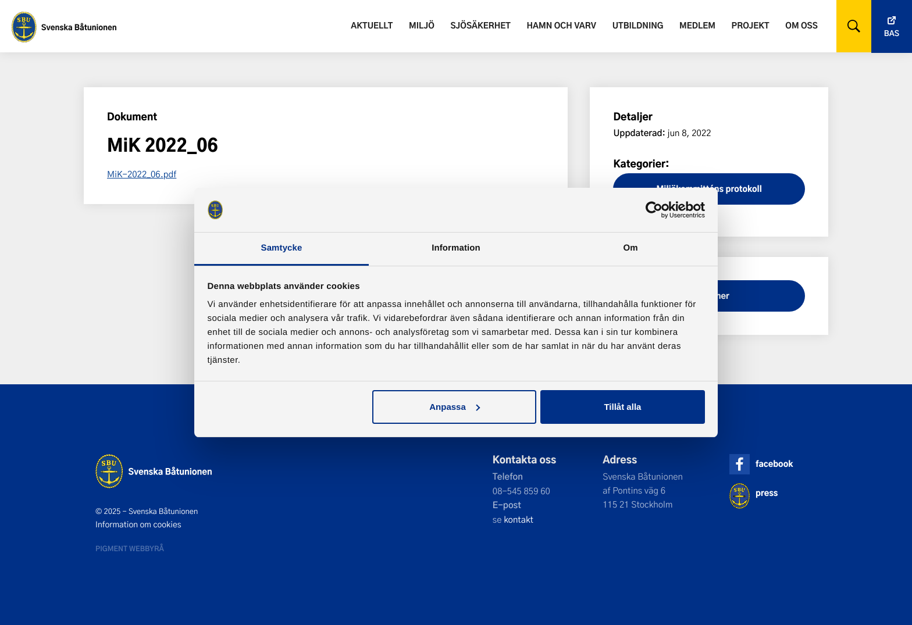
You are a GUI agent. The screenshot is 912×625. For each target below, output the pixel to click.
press (767, 492)
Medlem (697, 25)
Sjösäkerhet (480, 25)
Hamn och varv (561, 25)
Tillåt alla (622, 407)
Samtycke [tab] (281, 248)
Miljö (421, 25)
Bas (891, 33)
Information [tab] (456, 248)
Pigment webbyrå (129, 548)
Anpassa (454, 407)
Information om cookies (138, 524)
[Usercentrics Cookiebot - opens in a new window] (654, 210)
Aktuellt (372, 25)
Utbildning (638, 25)
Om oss (801, 25)
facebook (774, 463)
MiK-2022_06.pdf (141, 173)
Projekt (751, 25)
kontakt (518, 519)
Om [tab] (630, 248)
